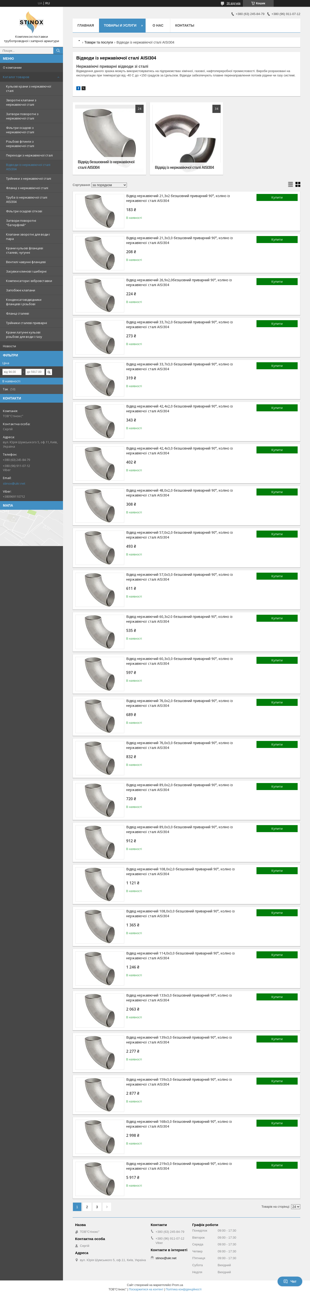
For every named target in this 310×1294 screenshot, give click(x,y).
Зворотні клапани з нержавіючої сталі (21, 102)
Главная (86, 25)
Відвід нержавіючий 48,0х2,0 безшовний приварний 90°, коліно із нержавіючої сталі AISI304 (179, 492)
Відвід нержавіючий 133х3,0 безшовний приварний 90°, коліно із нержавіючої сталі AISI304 (179, 997)
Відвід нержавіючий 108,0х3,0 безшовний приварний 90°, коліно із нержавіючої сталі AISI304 (180, 913)
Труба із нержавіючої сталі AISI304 (26, 199)
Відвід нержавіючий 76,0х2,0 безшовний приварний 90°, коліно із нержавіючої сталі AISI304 (179, 703)
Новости (9, 346)
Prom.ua (177, 1285)
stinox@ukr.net (14, 483)
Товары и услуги (120, 25)
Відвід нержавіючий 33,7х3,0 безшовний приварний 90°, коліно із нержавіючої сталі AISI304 (179, 366)
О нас (158, 25)
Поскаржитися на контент (146, 1289)
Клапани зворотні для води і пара (28, 236)
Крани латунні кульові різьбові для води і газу (24, 334)
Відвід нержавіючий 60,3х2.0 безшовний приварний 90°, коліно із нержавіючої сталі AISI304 (179, 619)
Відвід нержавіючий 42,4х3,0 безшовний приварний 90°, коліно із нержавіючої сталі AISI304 (179, 450)
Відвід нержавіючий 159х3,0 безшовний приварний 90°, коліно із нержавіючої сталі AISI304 (179, 1082)
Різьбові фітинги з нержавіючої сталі (20, 143)
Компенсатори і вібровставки (29, 281)
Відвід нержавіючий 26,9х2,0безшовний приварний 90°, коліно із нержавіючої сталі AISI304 (179, 282)
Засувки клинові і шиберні (26, 271)
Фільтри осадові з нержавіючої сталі (20, 130)
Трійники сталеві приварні (26, 323)
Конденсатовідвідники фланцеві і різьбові (23, 301)
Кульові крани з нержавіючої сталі (28, 88)
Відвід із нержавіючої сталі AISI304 (184, 167)
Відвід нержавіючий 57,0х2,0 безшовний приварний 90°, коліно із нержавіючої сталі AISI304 (179, 535)
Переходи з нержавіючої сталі (29, 155)
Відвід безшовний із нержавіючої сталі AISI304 (106, 165)
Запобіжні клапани (20, 290)
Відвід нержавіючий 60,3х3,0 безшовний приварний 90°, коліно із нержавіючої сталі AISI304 (179, 661)
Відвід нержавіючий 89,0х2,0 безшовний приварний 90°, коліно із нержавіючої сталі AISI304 (179, 787)
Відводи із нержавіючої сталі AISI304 (28, 167)
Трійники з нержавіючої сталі (28, 178)
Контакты (184, 25)
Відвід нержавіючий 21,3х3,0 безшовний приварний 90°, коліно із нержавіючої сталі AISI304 (179, 240)
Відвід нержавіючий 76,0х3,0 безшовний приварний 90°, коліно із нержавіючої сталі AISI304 (179, 745)
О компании (12, 67)
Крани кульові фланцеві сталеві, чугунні (24, 250)
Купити (277, 197)
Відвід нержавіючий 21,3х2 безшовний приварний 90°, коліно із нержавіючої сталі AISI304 (178, 198)
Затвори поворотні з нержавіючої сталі (22, 116)
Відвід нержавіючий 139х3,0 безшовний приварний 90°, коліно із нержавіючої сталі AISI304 (179, 1039)
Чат (289, 1281)
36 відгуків (233, 3)
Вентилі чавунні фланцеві (26, 262)
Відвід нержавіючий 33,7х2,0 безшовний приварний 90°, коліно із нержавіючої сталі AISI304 (179, 324)
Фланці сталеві (17, 313)
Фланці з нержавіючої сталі (27, 188)
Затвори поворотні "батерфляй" (21, 222)
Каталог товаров (16, 77)
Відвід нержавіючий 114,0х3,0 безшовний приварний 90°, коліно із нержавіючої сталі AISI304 (180, 955)
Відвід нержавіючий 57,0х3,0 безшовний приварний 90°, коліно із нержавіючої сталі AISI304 (179, 577)
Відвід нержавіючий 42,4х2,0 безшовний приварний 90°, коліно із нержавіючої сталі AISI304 (179, 408)
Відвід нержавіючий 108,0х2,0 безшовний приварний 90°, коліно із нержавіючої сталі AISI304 (180, 871)
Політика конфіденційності (184, 1289)
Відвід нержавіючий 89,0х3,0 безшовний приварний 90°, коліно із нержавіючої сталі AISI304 (179, 829)
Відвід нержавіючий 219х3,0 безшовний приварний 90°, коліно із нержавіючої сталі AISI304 (179, 1166)
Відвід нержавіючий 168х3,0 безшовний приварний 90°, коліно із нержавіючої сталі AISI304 (179, 1124)
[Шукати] (58, 50)
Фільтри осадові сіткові (24, 211)
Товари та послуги (98, 42)
